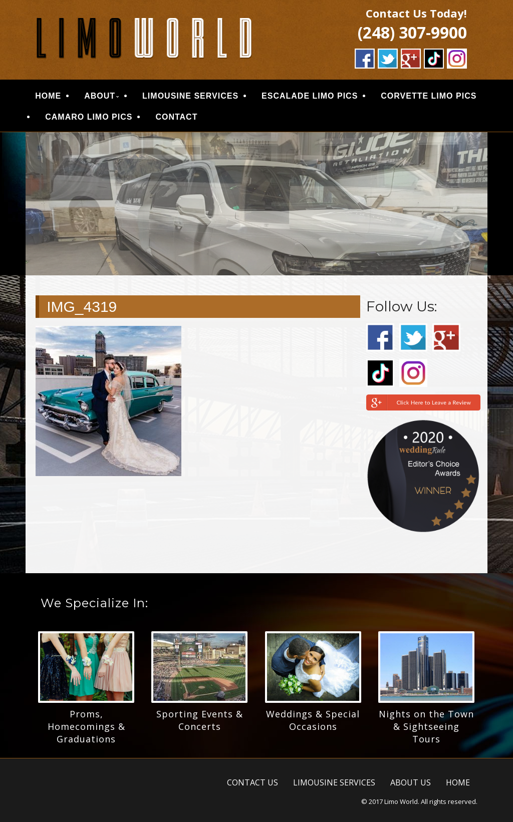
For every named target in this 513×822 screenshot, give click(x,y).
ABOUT (99, 96)
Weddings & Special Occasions (313, 720)
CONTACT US (252, 782)
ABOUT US (410, 782)
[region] (256, 203)
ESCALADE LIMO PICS (310, 96)
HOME (48, 96)
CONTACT (176, 117)
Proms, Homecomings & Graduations (86, 726)
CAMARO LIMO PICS (88, 117)
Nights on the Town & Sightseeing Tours (426, 726)
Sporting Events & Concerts (199, 720)
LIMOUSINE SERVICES (190, 96)
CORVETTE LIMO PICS (428, 96)
